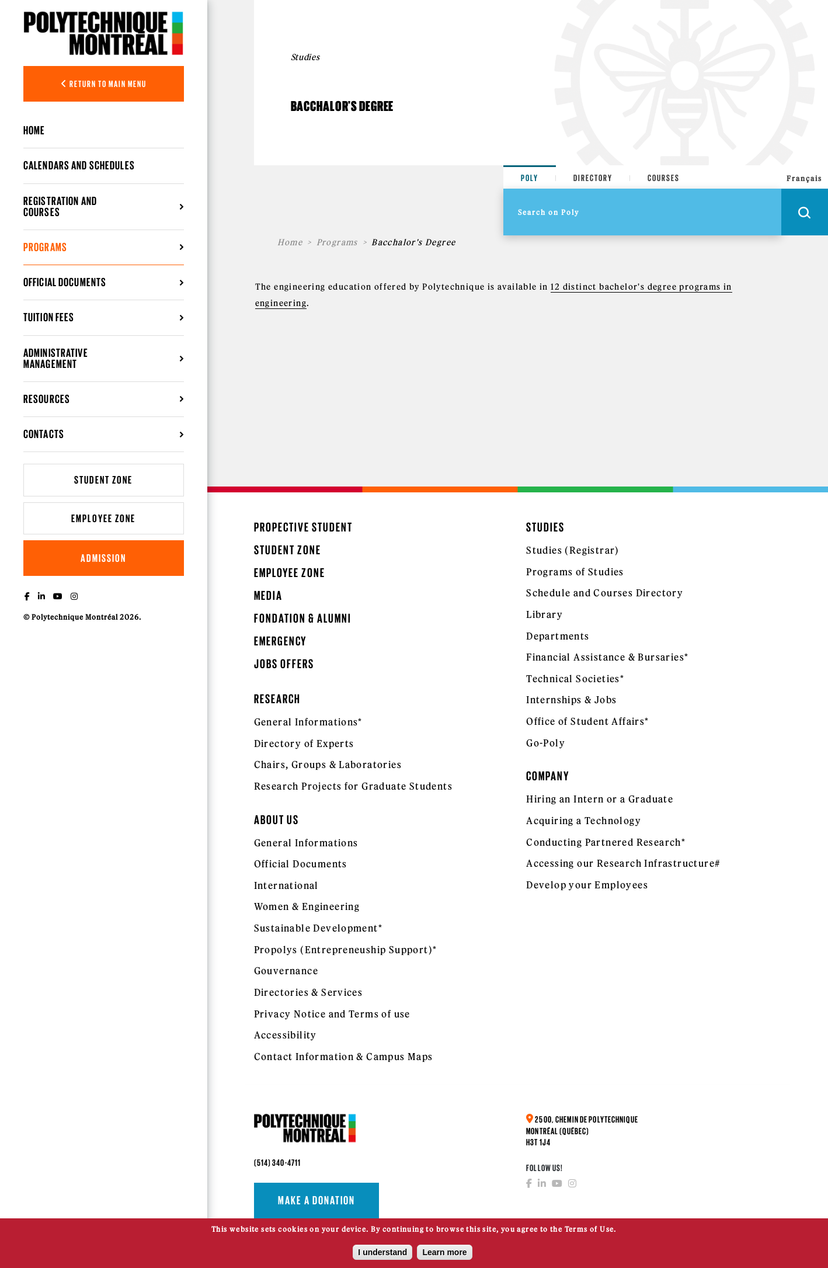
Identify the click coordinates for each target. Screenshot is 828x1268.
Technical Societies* (575, 679)
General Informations (306, 843)
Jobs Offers (284, 664)
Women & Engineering (307, 906)
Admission (103, 558)
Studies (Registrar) (573, 550)
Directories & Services (308, 992)
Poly (529, 178)
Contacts (43, 434)
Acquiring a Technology (583, 820)
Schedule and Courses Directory (604, 593)
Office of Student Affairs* (587, 721)
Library (544, 614)
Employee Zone (103, 518)
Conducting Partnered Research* (606, 842)
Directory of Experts (304, 743)
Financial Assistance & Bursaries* (607, 657)
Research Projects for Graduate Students (353, 786)
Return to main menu (104, 84)
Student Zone (103, 480)
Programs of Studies (575, 572)
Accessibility (285, 1035)
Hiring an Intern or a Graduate (599, 799)
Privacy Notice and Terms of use (332, 1014)
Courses (664, 178)
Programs (45, 247)
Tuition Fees (48, 317)
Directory (593, 178)
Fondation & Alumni (303, 618)
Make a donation (316, 1200)
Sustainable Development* (318, 928)
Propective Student (303, 527)
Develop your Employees (587, 885)
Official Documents (64, 282)
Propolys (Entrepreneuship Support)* (345, 950)
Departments (557, 636)
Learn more (444, 1255)
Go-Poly (545, 743)
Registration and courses (60, 206)
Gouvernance (286, 971)
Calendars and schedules (79, 165)
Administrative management (55, 358)
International (286, 885)
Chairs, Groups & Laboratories (328, 764)
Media (268, 595)
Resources (46, 398)
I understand (382, 1255)
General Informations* (308, 722)
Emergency (280, 641)
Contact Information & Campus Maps (343, 1056)
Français (804, 178)
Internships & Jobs (571, 700)
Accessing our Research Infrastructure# (623, 863)
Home (34, 130)
